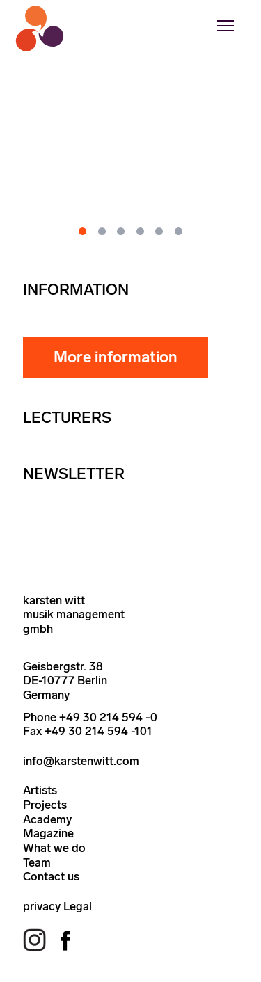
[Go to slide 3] (121, 231)
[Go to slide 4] (140, 231)
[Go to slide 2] (102, 231)
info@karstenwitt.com (81, 761)
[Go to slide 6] (178, 231)
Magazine (48, 833)
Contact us (51, 876)
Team (37, 862)
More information (115, 357)
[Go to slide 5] (159, 231)
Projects (45, 805)
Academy (47, 819)
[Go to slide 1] (82, 231)
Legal (77, 906)
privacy (42, 906)
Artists (40, 790)
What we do (54, 848)
